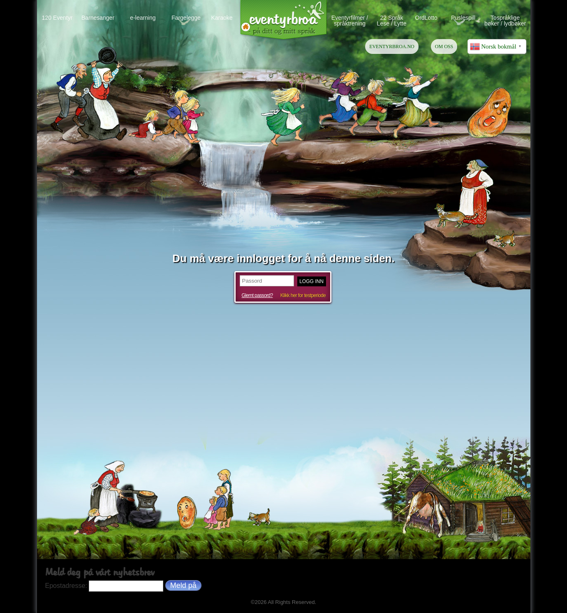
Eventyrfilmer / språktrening (349, 20)
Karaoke (221, 17)
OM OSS (444, 46)
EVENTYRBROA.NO (391, 46)
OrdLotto (426, 17)
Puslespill (463, 17)
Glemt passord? (257, 295)
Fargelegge (186, 17)
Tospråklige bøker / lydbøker (505, 20)
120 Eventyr (57, 17)
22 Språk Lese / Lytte (392, 20)
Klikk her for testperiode (303, 295)
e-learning (142, 17)
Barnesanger (97, 17)
